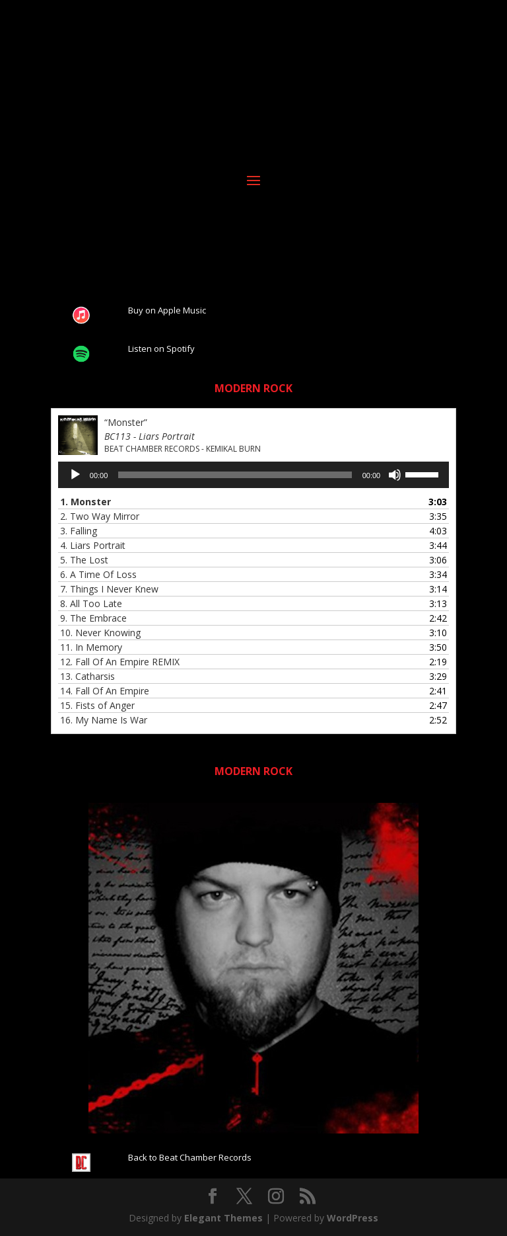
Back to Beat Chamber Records (190, 1157)
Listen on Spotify (161, 348)
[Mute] (394, 474)
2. (99, 516)
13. (87, 676)
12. (120, 661)
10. (100, 632)
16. (103, 720)
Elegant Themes (223, 1218)
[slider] (234, 475)
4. (92, 545)
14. (104, 690)
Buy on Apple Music (167, 310)
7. (109, 589)
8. (91, 603)
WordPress (352, 1218)
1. (85, 501)
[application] (253, 475)
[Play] (75, 474)
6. (98, 574)
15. (97, 705)
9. (93, 618)
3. (78, 530)
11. (91, 647)
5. (84, 560)
